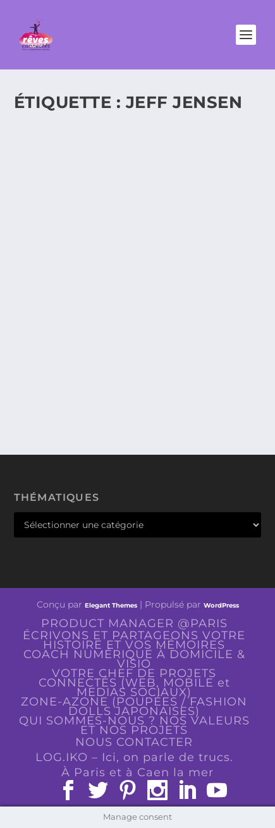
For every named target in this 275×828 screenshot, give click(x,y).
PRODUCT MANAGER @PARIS (134, 623)
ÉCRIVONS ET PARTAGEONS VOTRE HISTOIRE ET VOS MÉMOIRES (134, 640)
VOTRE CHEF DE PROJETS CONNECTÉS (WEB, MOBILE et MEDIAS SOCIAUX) (134, 682)
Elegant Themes (111, 605)
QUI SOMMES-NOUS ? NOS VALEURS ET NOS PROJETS (134, 725)
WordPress (221, 605)
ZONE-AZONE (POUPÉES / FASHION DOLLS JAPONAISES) (134, 706)
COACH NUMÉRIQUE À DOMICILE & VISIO (134, 659)
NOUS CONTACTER (134, 742)
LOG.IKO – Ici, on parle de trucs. (134, 757)
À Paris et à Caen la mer (137, 772)
